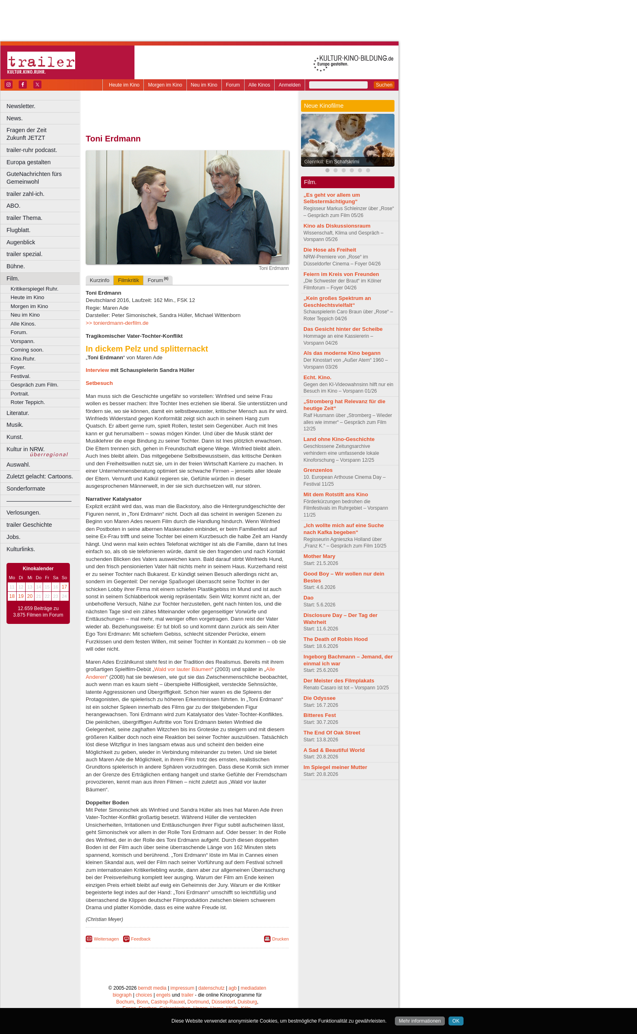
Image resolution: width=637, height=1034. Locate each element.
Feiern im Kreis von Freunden (341, 274)
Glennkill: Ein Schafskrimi (331, 162)
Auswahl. (18, 464)
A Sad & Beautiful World (334, 750)
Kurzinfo (99, 280)
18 (12, 596)
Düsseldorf (223, 1002)
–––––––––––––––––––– (39, 500)
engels (163, 995)
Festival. (20, 376)
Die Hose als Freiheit (329, 250)
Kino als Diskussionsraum (336, 226)
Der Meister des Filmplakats (338, 681)
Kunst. (14, 437)
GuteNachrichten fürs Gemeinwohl (34, 178)
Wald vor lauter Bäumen (183, 669)
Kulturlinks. (20, 549)
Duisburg (247, 1002)
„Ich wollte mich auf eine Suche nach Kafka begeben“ (343, 528)
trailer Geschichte (29, 524)
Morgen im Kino (165, 85)
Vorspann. (23, 341)
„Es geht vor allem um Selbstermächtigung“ (331, 198)
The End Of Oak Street (331, 733)
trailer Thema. (24, 218)
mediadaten (253, 988)
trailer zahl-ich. (25, 194)
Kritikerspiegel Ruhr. (34, 289)
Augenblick (20, 242)
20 (29, 596)
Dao (308, 598)
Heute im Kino (124, 85)
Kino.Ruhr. (23, 359)
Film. (12, 278)
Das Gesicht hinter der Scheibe (343, 329)
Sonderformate (25, 488)
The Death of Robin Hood (335, 639)
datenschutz (211, 988)
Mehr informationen (420, 1021)
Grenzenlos (318, 470)
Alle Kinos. (23, 324)
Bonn (142, 1002)
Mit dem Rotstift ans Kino (335, 494)
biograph (122, 995)
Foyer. (18, 367)
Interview (98, 370)
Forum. (19, 332)
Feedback (141, 938)
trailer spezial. (24, 254)
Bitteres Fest (319, 715)
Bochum (125, 1002)
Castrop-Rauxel (167, 1002)
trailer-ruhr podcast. (31, 150)
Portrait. (20, 394)
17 (64, 587)
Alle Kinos (259, 85)
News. (14, 118)
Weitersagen (106, 938)
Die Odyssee (319, 698)
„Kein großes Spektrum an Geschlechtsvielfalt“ (337, 301)
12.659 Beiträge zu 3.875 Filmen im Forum (38, 612)
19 (21, 596)
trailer (187, 995)
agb (233, 988)
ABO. (13, 205)
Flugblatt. (18, 230)
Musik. (15, 424)
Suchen (384, 85)
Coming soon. (27, 350)
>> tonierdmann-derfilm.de (117, 323)
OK (456, 1021)
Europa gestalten (28, 162)
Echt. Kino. (317, 377)
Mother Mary (319, 556)
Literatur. (17, 413)
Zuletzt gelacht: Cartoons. (39, 476)
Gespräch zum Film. (34, 385)
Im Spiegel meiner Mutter (335, 767)
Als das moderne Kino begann (342, 353)
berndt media (152, 988)
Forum (233, 85)
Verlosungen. (23, 512)
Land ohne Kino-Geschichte (339, 439)
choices (144, 995)
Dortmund (198, 1002)
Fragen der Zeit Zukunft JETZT (44, 134)
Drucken (280, 938)
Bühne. (15, 266)
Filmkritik (128, 280)
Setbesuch (99, 383)
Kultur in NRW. (25, 449)
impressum (183, 988)
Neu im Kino (204, 85)
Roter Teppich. (28, 402)
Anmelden (290, 85)
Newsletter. (20, 106)
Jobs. (13, 537)
